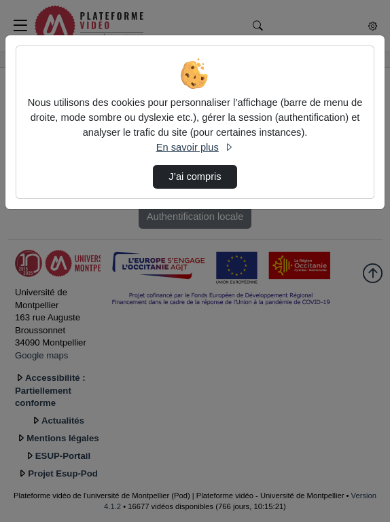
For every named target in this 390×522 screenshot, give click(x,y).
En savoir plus (195, 147)
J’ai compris (195, 176)
